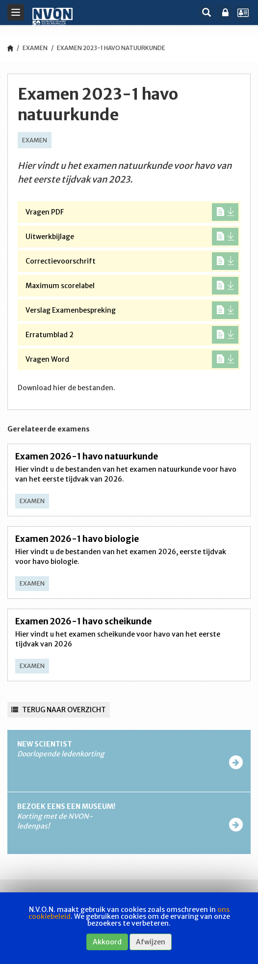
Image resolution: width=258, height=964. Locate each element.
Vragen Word (132, 359)
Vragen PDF (132, 212)
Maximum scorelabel (132, 286)
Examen (35, 48)
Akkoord (107, 941)
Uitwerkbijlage (132, 236)
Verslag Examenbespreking (132, 310)
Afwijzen (150, 941)
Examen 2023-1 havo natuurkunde (111, 48)
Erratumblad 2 (132, 335)
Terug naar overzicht (58, 709)
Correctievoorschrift (132, 261)
